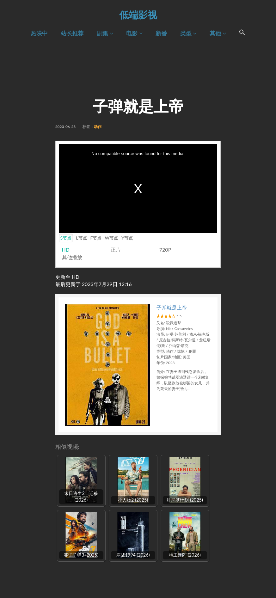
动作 (97, 126)
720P (165, 250)
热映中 (39, 33)
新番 (161, 33)
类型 (188, 33)
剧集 (105, 33)
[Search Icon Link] (242, 33)
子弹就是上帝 (171, 307)
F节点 (96, 238)
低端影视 (138, 14)
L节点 (81, 238)
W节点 (111, 238)
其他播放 (72, 257)
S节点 (66, 238)
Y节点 (127, 238)
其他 (218, 33)
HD (66, 250)
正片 (116, 250)
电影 (134, 33)
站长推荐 (72, 33)
